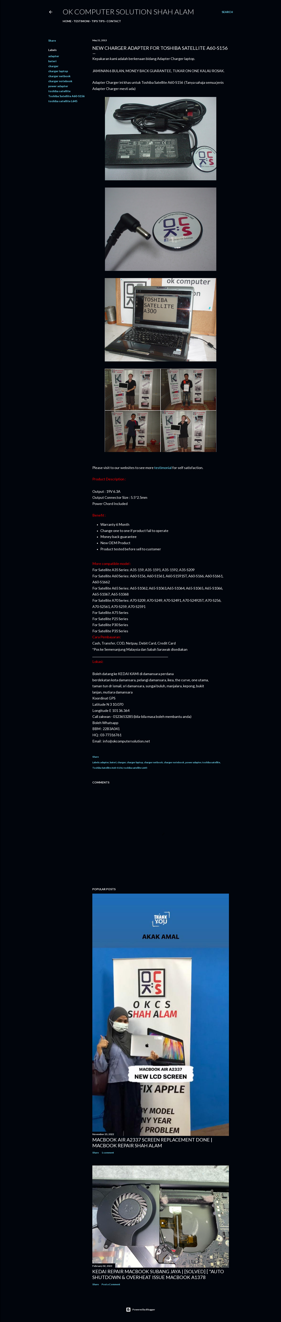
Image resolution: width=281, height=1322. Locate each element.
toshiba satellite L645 (62, 101)
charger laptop (58, 71)
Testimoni (82, 21)
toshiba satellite (59, 91)
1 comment (108, 1152)
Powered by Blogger (140, 1309)
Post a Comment (111, 1284)
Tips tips (98, 21)
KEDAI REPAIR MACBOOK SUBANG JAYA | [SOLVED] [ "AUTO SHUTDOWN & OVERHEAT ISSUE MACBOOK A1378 (158, 1274)
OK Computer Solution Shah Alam (128, 11)
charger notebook (60, 81)
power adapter (58, 86)
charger (53, 66)
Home (67, 21)
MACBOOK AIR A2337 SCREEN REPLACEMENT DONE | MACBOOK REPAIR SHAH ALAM (152, 1142)
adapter (53, 56)
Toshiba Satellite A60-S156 (66, 96)
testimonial (163, 467)
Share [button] (52, 40)
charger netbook (59, 76)
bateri (52, 61)
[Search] (227, 12)
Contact (114, 21)
